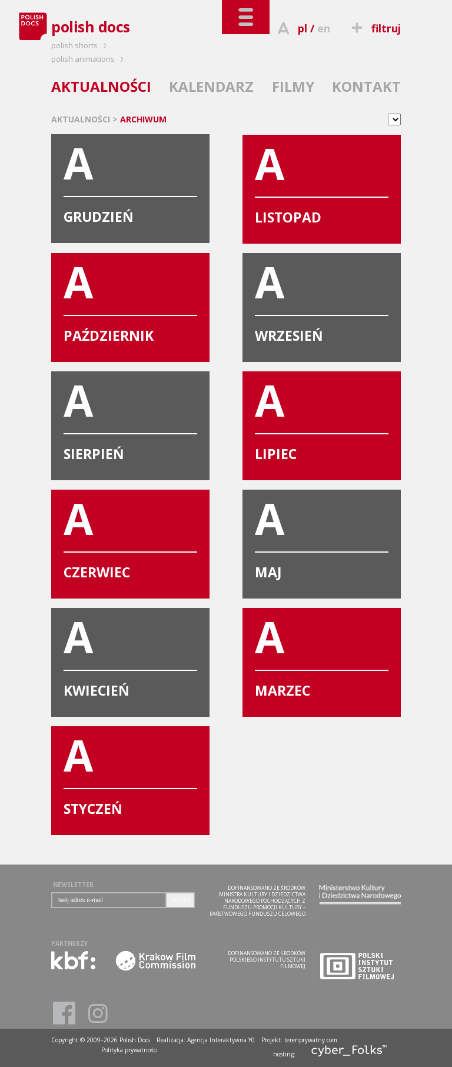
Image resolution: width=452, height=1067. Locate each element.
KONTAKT (366, 86)
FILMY (293, 86)
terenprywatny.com (310, 1040)
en (323, 28)
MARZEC (321, 654)
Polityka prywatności (129, 1050)
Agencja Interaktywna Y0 (221, 1040)
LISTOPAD (321, 181)
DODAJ (180, 900)
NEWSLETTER (73, 884)
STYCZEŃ (130, 772)
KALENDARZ (211, 86)
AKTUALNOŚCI (101, 86)
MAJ (321, 535)
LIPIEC (321, 417)
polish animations (89, 59)
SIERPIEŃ (130, 417)
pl (302, 28)
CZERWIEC (130, 535)
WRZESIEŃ (321, 299)
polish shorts (80, 45)
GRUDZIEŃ (130, 180)
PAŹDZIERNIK (130, 299)
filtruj (374, 28)
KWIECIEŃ (130, 654)
